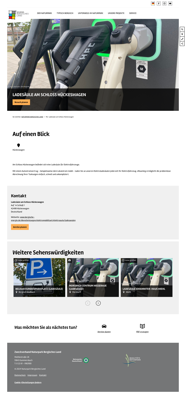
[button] (159, 3)
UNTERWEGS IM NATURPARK (90, 13)
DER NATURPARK (44, 13)
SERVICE (132, 13)
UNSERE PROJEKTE (116, 13)
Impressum (32, 375)
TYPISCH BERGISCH (65, 13)
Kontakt (42, 375)
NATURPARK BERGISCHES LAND (32, 117)
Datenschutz (20, 375)
